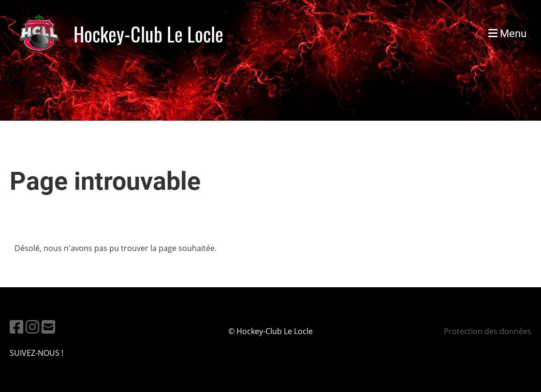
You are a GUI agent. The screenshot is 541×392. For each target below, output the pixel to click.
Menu (507, 34)
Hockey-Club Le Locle (148, 33)
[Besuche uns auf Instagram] (32, 326)
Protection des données (487, 331)
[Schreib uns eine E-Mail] (48, 326)
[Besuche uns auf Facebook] (16, 326)
